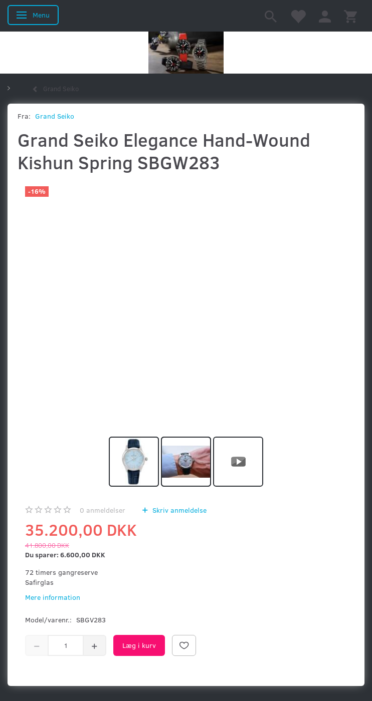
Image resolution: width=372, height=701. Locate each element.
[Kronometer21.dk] (186, 53)
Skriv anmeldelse (178, 510)
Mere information (52, 597)
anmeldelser (102, 510)
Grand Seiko (54, 116)
